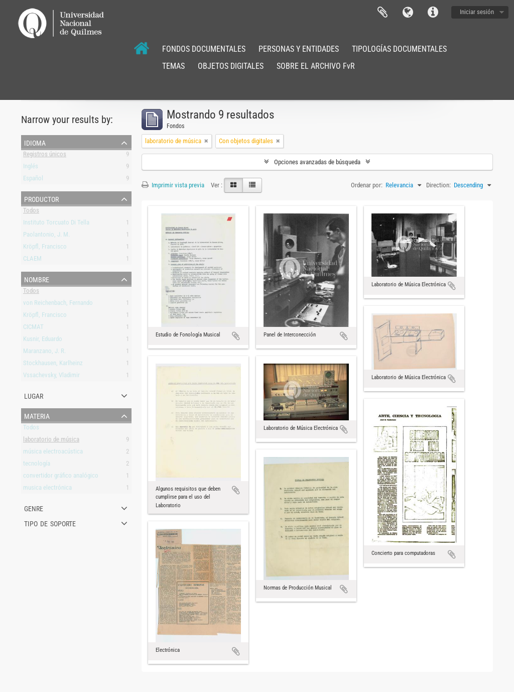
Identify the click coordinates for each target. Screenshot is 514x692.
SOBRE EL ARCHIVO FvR (316, 66)
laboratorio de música (51, 441)
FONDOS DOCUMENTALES (203, 49)
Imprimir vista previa (173, 185)
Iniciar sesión (477, 12)
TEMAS (173, 66)
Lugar (33, 395)
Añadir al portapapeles (236, 336)
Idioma (407, 12)
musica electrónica (47, 489)
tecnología (36, 465)
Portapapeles (382, 12)
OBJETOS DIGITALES (231, 66)
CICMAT (33, 328)
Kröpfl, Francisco (45, 248)
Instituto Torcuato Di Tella (56, 224)
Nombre (36, 279)
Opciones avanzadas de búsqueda (317, 162)
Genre (33, 508)
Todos (31, 212)
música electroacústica (53, 453)
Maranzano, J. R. (44, 353)
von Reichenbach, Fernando (58, 304)
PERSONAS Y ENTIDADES (299, 49)
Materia (37, 415)
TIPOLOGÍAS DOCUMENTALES (399, 49)
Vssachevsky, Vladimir (51, 377)
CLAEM (32, 260)
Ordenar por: (366, 185)
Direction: (438, 185)
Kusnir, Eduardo (42, 340)
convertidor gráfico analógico (60, 477)
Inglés (30, 168)
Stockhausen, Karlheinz (53, 365)
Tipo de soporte (50, 523)
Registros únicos (44, 156)
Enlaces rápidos (432, 12)
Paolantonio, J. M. (46, 236)
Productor (41, 198)
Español (33, 180)
